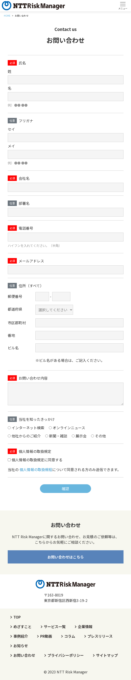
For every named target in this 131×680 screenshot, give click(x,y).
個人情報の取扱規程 (36, 469)
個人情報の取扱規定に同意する (37, 459)
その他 (100, 436)
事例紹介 (20, 636)
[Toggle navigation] (122, 6)
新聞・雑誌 (58, 436)
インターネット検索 (28, 427)
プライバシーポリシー (65, 655)
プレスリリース (100, 636)
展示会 (81, 436)
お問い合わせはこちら (65, 557)
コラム (69, 636)
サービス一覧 (55, 626)
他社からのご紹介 (26, 436)
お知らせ (20, 645)
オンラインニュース (69, 427)
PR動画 (46, 636)
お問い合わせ (24, 655)
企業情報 (85, 626)
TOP (17, 617)
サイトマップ (107, 655)
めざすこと (22, 626)
